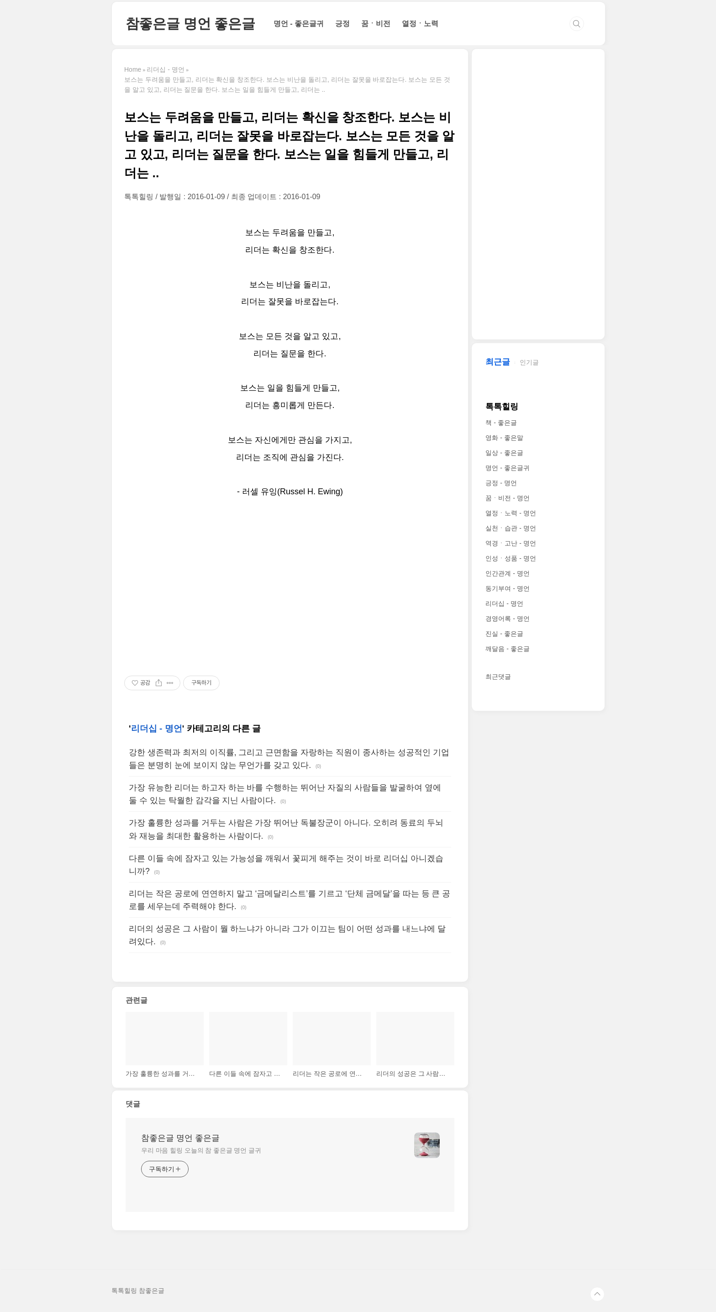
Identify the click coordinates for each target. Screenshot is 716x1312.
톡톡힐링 (501, 406)
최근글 (497, 361)
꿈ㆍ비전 (375, 23)
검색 (577, 24)
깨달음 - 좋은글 (507, 648)
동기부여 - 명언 (507, 588)
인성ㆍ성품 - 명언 (510, 558)
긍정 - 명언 (500, 483)
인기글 (529, 362)
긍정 (342, 23)
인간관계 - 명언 (507, 573)
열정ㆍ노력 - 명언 (510, 513)
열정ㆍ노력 (420, 23)
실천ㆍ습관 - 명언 (510, 528)
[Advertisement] (290, 587)
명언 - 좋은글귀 (299, 23)
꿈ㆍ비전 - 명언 (507, 498)
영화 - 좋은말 (504, 437)
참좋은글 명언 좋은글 (190, 23)
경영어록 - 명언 (507, 618)
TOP (597, 1294)
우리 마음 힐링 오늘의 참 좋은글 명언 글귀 (201, 1150)
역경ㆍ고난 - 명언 (510, 543)
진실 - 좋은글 (504, 633)
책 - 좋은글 (500, 422)
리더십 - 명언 (156, 728)
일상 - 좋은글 (504, 452)
